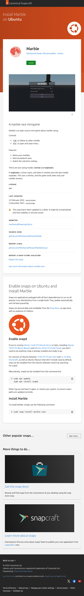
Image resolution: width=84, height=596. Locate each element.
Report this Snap (16, 259)
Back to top (9, 560)
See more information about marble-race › (27, 266)
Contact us (18, 591)
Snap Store (54, 308)
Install (31, 63)
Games (60, 53)
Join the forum (8, 576)
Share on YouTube (79, 581)
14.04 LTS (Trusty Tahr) (47, 357)
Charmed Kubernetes (23, 571)
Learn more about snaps (20, 535)
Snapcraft (53, 576)
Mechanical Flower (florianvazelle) (41, 53)
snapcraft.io (10, 545)
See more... (74, 436)
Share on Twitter (68, 581)
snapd (47, 576)
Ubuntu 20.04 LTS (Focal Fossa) (48, 348)
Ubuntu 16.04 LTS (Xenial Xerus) (37, 345)
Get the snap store (17, 486)
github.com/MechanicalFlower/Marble (25, 236)
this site (63, 576)
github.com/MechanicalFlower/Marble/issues (28, 248)
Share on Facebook (74, 581)
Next (72, 114)
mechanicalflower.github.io (20, 224)
